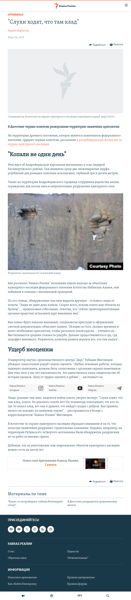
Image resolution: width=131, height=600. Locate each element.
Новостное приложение (22, 577)
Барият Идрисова (18, 30)
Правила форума (77, 584)
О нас (11, 551)
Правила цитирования (81, 577)
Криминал (15, 14)
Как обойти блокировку (22, 584)
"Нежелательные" (77, 558)
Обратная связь (17, 558)
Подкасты (73, 551)
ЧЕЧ (79, 595)
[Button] (97, 45)
